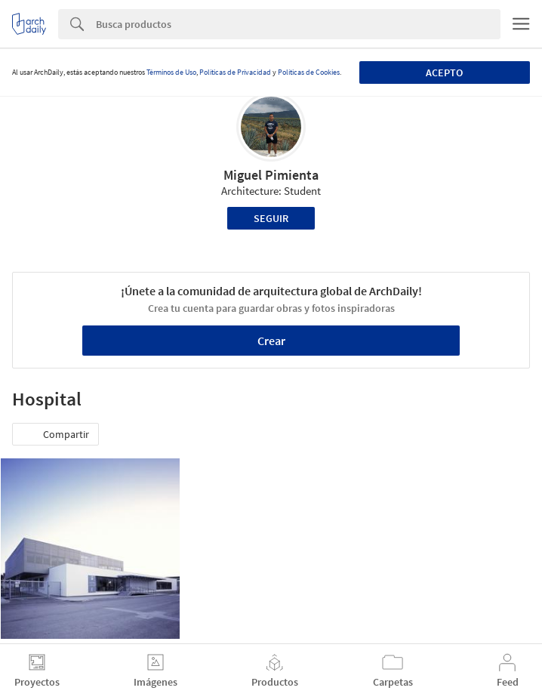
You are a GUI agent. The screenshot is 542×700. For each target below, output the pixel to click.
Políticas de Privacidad (235, 72)
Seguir (271, 218)
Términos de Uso (171, 72)
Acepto (444, 72)
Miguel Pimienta (271, 174)
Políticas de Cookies (309, 72)
